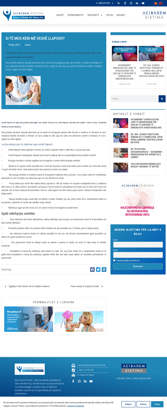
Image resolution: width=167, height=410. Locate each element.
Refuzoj (142, 404)
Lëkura (28, 44)
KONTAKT (121, 15)
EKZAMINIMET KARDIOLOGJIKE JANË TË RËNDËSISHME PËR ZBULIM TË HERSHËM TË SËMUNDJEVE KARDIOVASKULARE (124, 72)
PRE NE (109, 15)
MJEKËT (60, 15)
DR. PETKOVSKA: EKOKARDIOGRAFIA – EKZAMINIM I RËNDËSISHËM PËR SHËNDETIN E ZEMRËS (146, 153)
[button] (118, 3)
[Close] (164, 399)
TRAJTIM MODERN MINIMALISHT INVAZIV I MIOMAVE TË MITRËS (146, 165)
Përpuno (126, 404)
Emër (115, 240)
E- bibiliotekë (105, 3)
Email (115, 250)
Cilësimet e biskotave (75, 406)
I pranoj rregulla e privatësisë (126, 260)
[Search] (162, 98)
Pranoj (156, 404)
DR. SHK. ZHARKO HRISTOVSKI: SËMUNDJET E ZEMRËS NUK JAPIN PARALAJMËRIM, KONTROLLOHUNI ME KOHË (151, 70)
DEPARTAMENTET (76, 15)
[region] (83, 403)
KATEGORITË (95, 15)
